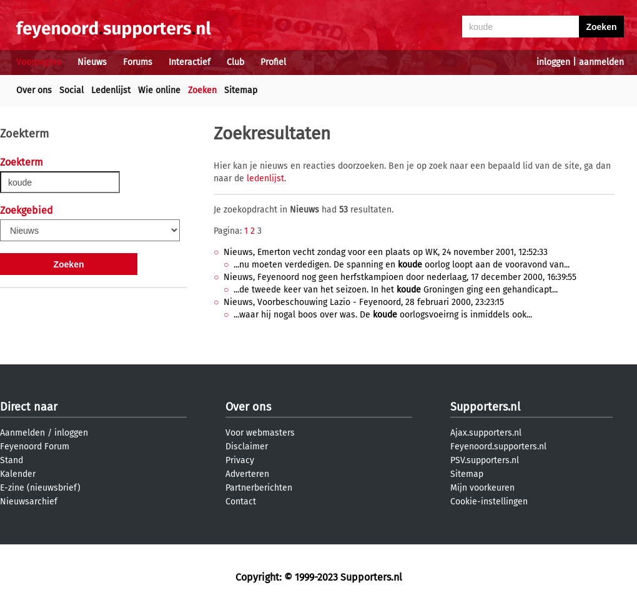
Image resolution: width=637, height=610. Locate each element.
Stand (11, 460)
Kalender (18, 474)
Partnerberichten (258, 487)
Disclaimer (246, 446)
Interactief (189, 62)
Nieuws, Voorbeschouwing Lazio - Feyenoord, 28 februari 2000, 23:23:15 (364, 302)
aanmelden (601, 62)
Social (71, 90)
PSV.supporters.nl (484, 460)
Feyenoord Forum (34, 446)
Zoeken (202, 90)
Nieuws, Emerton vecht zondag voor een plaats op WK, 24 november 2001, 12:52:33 (386, 252)
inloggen (553, 62)
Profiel (273, 62)
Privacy (239, 460)
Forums (137, 62)
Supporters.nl (485, 407)
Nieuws (92, 62)
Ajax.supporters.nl (485, 433)
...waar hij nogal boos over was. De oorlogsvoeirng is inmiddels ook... (383, 314)
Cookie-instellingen (489, 501)
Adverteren (247, 474)
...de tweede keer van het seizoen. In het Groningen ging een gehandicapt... (396, 289)
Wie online (159, 90)
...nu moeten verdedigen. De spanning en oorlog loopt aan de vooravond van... (402, 264)
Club (235, 62)
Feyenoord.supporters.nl (498, 446)
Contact (240, 501)
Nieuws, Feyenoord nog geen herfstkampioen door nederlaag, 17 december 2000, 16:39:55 (400, 277)
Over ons (34, 90)
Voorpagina (38, 62)
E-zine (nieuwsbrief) (40, 487)
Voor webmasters (260, 433)
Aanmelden (22, 433)
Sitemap (240, 90)
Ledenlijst (111, 90)
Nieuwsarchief (28, 501)
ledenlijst (265, 178)
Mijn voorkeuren (482, 487)
